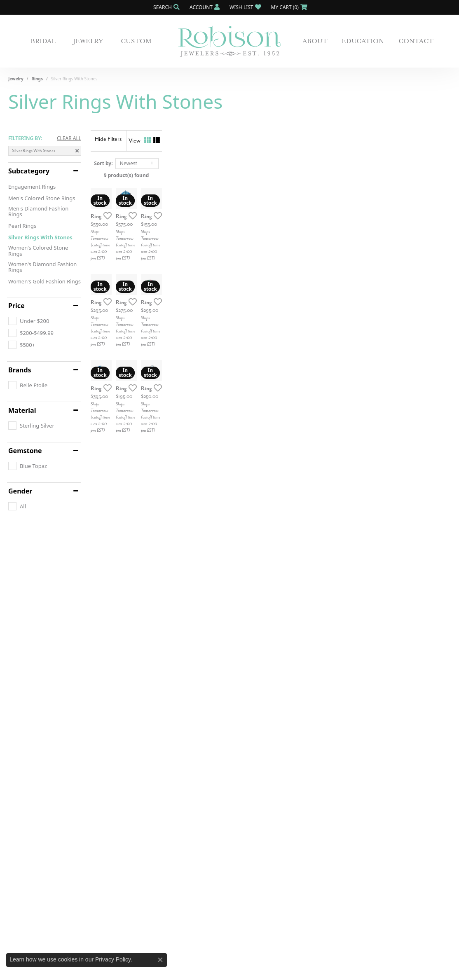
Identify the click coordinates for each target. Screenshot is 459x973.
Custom (136, 41)
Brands (19, 370)
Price (16, 305)
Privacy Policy (113, 959)
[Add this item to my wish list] (201, 311)
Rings (37, 79)
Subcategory (28, 171)
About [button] (315, 41)
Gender (20, 491)
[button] (166, 7)
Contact (415, 41)
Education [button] (363, 41)
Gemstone (25, 450)
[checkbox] (28, 321)
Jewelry (15, 79)
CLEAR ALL (69, 138)
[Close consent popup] (160, 959)
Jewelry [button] (88, 41)
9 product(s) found (270, 175)
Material (22, 410)
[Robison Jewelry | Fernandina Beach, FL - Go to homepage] (229, 41)
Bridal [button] (43, 41)
